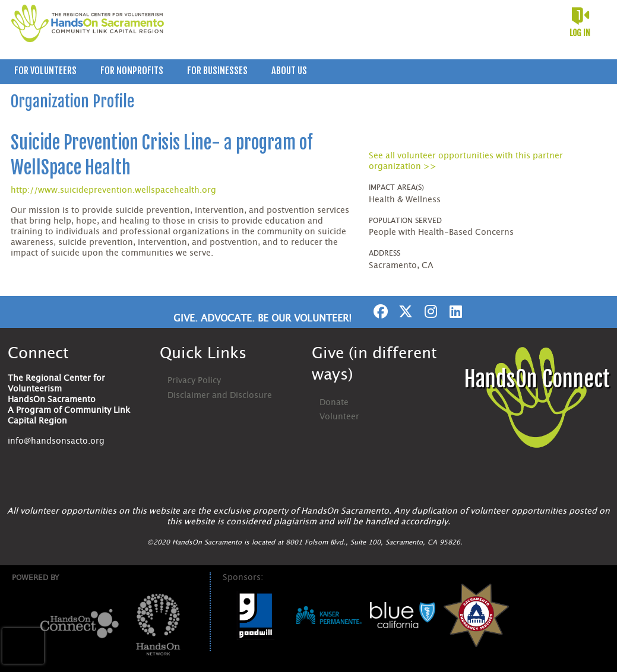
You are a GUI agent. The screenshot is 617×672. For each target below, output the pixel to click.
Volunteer (339, 417)
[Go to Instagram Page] (428, 311)
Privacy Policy (194, 381)
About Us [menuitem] (289, 71)
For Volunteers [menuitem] (45, 71)
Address (384, 253)
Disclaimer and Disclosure (219, 395)
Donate (334, 403)
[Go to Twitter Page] (403, 311)
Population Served (405, 220)
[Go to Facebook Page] (378, 311)
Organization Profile (72, 101)
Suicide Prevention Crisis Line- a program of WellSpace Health (161, 155)
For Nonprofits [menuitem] (131, 71)
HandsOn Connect (537, 379)
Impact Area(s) (396, 187)
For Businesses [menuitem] (217, 71)
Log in (579, 33)
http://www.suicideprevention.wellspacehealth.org (113, 190)
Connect (38, 353)
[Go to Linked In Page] (453, 311)
